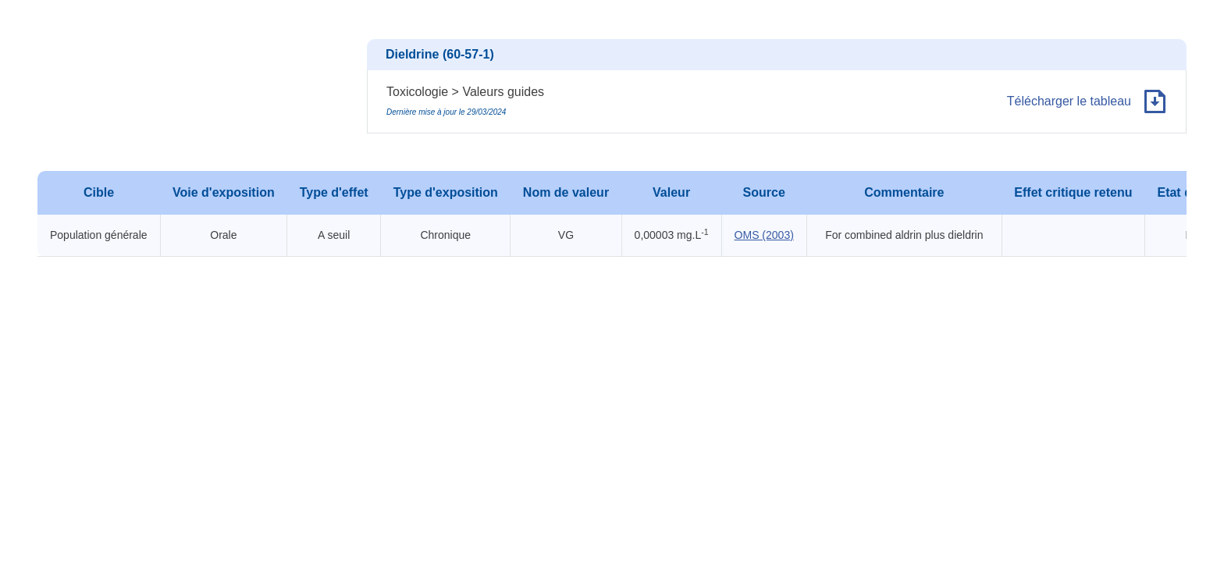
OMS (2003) (764, 235)
